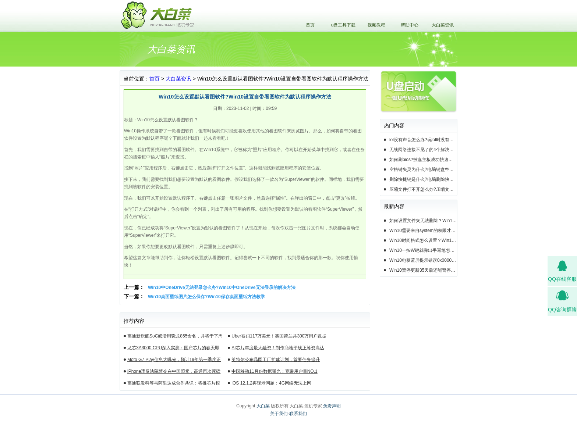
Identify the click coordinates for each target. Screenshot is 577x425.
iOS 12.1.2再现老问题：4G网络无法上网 (271, 383)
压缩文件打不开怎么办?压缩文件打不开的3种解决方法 (423, 189)
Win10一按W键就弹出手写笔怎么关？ (423, 250)
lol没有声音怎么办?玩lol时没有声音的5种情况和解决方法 (423, 139)
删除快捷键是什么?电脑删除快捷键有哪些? (423, 179)
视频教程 (376, 25)
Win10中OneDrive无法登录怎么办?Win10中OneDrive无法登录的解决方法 (221, 287)
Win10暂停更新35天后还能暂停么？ (423, 270)
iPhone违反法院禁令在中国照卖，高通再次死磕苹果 (173, 372)
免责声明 (332, 405)
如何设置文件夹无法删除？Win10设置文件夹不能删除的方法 (423, 220)
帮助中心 (409, 25)
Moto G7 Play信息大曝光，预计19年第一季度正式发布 (174, 360)
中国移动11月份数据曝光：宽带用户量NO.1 (274, 371)
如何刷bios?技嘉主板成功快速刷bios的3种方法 (423, 159)
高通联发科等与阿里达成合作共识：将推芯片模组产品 (173, 384)
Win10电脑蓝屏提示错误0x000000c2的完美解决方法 (423, 260)
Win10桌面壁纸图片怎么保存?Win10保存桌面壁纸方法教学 (206, 296)
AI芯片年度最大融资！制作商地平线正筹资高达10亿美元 (277, 349)
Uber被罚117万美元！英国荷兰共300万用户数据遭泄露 (278, 337)
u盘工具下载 (343, 25)
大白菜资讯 (443, 25)
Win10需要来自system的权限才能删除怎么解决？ (423, 230)
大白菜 (263, 405)
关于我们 (279, 413)
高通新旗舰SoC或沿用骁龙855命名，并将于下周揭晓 (175, 337)
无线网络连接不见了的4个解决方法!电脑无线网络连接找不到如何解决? (423, 149)
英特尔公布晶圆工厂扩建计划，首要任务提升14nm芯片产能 (275, 360)
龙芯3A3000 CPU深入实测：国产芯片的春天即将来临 (173, 349)
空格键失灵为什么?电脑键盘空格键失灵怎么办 (423, 169)
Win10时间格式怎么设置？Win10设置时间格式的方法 (423, 240)
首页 (310, 25)
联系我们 (298, 413)
